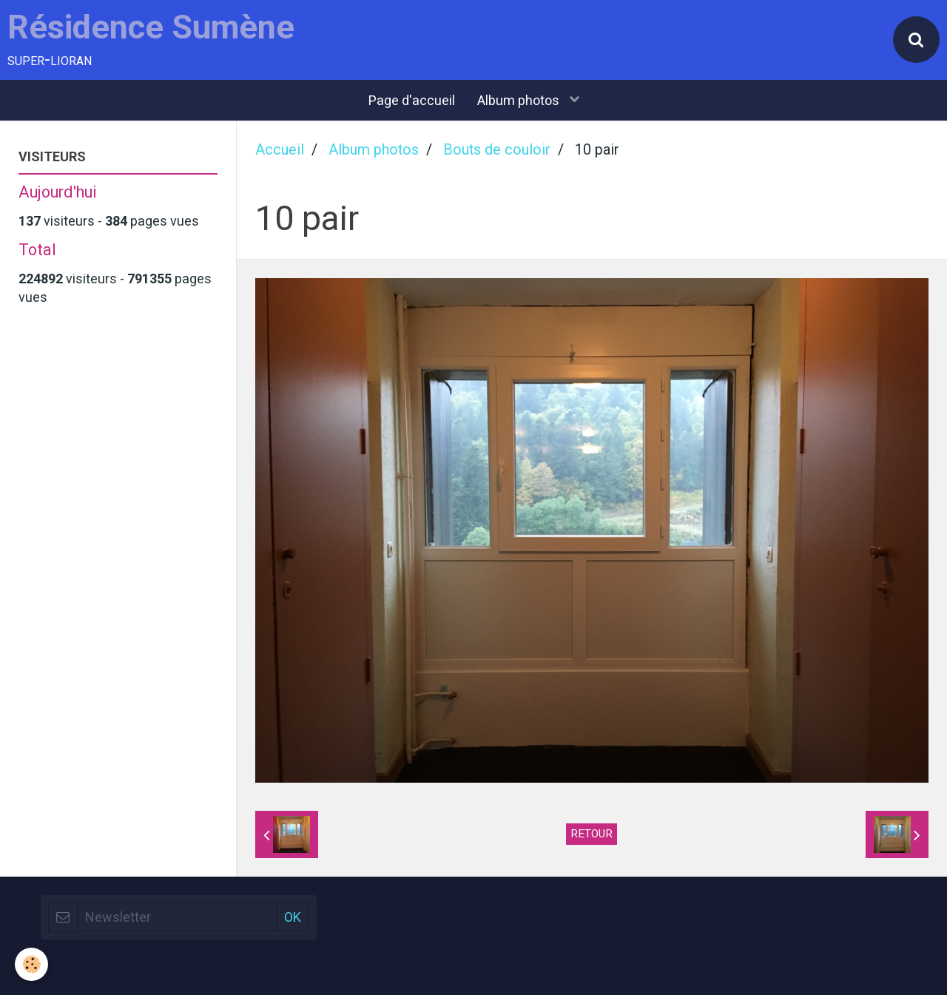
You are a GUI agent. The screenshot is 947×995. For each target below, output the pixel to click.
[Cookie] (31, 964)
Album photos (519, 100)
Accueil (279, 149)
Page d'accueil (411, 100)
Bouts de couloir (496, 149)
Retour (591, 833)
